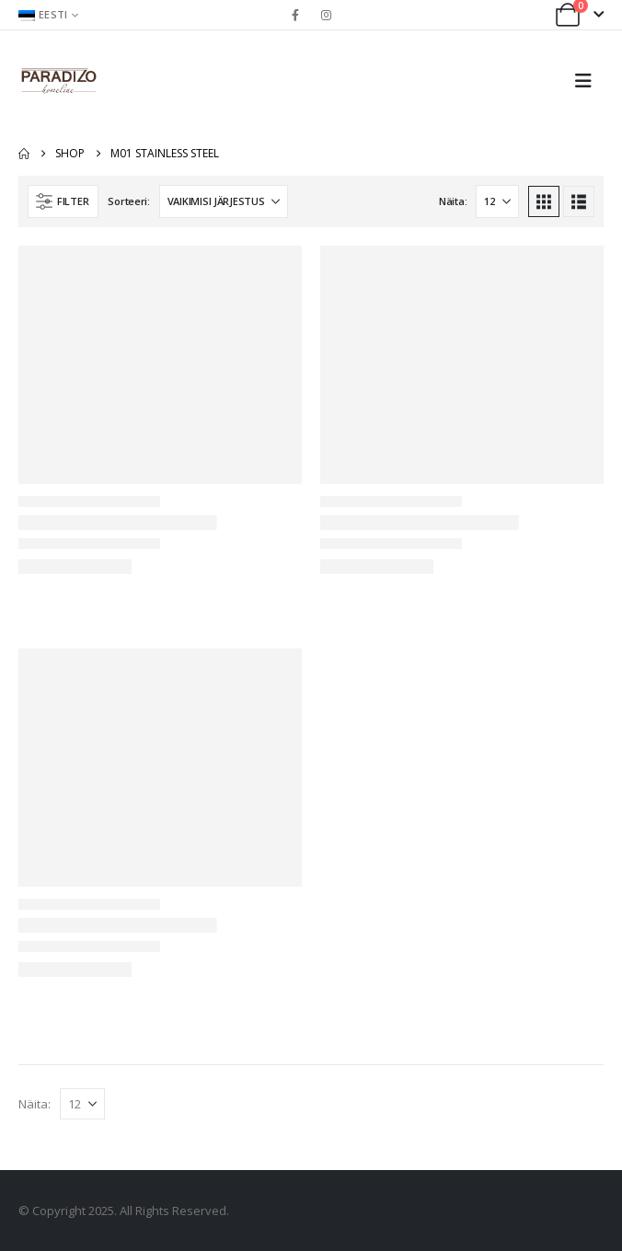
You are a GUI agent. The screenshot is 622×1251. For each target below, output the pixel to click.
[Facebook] (295, 15)
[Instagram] (327, 15)
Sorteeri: (129, 201)
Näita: (452, 201)
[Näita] (497, 201)
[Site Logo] (58, 81)
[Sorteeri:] (223, 201)
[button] (589, 81)
